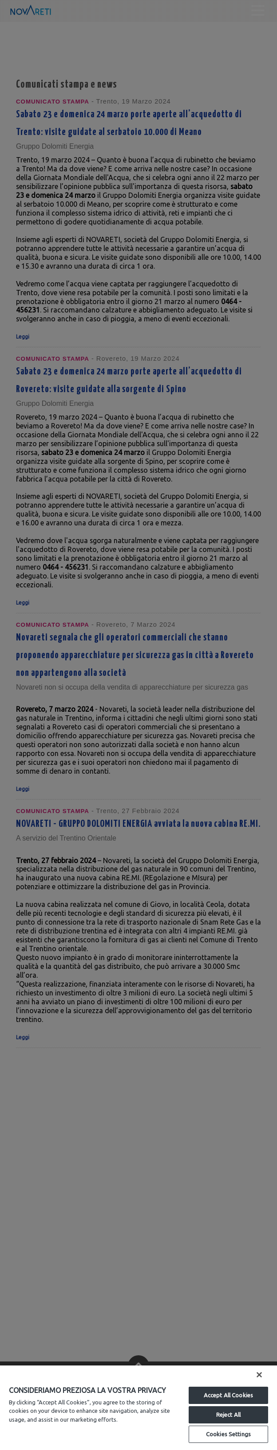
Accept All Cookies (228, 1395)
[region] (138, 1407)
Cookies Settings (228, 1434)
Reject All (228, 1414)
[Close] (259, 1374)
